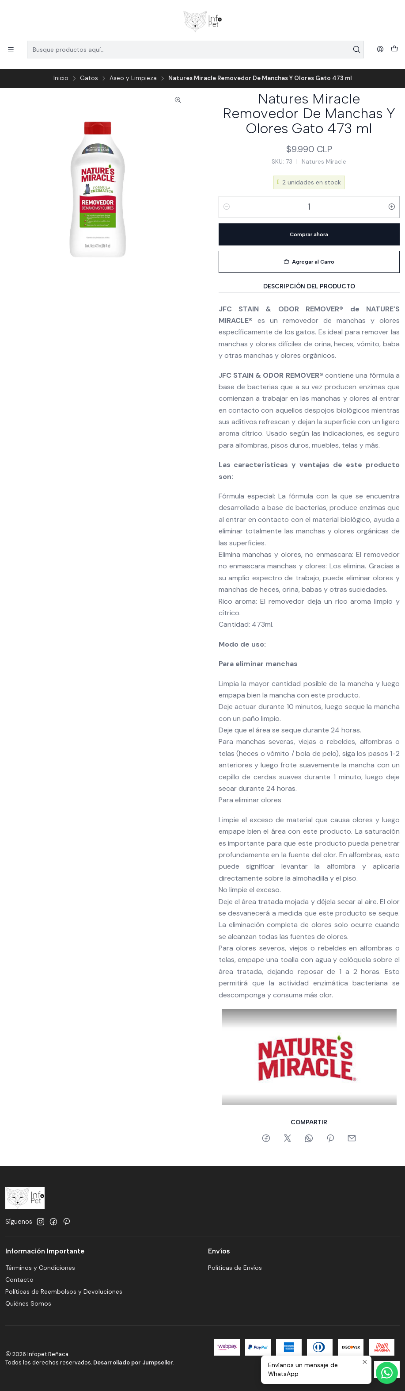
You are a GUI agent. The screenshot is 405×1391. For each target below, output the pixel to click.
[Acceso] (380, 49)
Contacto (19, 1280)
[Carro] (394, 49)
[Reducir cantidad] (226, 207)
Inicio (60, 78)
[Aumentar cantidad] (391, 207)
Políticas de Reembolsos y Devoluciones (63, 1291)
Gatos (89, 78)
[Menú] (10, 49)
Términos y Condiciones (40, 1268)
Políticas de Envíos (235, 1268)
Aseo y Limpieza (133, 78)
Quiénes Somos (28, 1303)
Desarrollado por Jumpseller (133, 1362)
